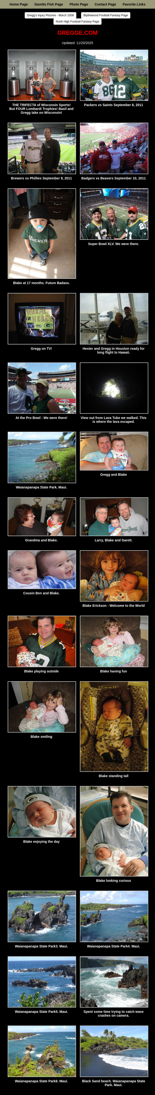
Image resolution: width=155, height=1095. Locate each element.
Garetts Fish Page (48, 4)
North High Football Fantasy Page (77, 21)
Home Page (19, 4)
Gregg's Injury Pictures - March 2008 (50, 15)
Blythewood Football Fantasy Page (105, 15)
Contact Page (105, 4)
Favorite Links (134, 4)
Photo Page (79, 4)
